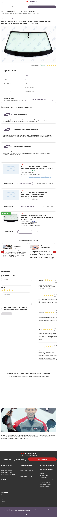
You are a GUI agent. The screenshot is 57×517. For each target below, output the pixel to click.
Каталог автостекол (10, 11)
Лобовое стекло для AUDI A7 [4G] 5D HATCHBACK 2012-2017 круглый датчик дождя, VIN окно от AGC (37, 217)
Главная (3, 11)
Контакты (3, 494)
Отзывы (3, 497)
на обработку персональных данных (15, 309)
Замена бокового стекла (6, 470)
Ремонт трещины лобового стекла (26, 471)
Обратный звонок (42, 6)
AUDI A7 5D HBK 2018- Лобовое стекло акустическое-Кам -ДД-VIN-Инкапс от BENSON (37, 167)
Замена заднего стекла (6, 472)
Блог (2, 503)
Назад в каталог (7, 17)
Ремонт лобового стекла (26, 476)
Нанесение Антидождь (45, 482)
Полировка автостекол (45, 484)
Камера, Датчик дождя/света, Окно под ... (40, 177)
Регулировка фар (44, 488)
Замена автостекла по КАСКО (8, 474)
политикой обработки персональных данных (21, 510)
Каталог (3, 479)
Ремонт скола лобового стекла (27, 468)
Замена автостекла (6, 465)
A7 (26, 79)
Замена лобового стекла (6, 468)
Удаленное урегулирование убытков (46, 472)
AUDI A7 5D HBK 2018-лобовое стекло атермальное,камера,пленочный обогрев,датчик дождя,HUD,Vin (34, 194)
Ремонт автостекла (26, 465)
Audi (17, 11)
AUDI (26, 75)
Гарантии (3, 501)
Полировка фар (43, 477)
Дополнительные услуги (47, 465)
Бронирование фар (44, 486)
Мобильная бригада (44, 475)
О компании (4, 492)
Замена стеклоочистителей (46, 480)
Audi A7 (21, 11)
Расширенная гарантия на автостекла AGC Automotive (46, 468)
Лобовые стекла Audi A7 (29, 11)
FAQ (2, 499)
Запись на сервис (42, 459)
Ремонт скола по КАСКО (25, 474)
